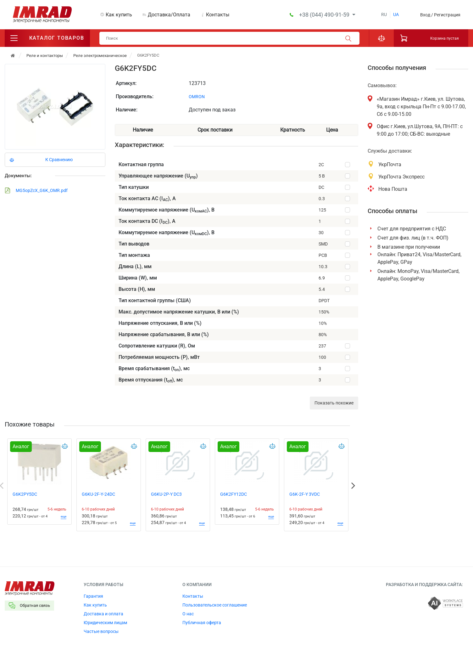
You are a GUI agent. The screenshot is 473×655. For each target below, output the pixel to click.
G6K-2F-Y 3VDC (304, 494)
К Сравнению (59, 159)
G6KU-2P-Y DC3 (166, 494)
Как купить (119, 15)
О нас (188, 614)
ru (384, 14)
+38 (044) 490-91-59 (325, 14)
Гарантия (93, 596)
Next (353, 486)
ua (396, 14)
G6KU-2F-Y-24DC (98, 494)
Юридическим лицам (105, 622)
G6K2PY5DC (25, 494)
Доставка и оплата (103, 614)
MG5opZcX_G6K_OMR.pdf (36, 191)
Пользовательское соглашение (214, 605)
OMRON (197, 96)
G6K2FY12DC (233, 494)
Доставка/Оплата (169, 15)
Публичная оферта (201, 622)
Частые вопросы (101, 631)
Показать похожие (333, 403)
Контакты (217, 15)
